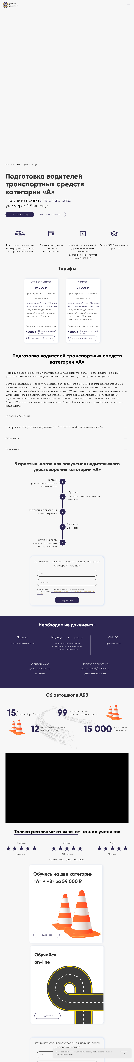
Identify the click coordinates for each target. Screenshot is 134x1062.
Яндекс (67, 843)
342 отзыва (67, 854)
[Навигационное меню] (128, 5)
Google (21, 843)
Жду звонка (67, 600)
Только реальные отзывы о (46, 832)
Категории (22, 164)
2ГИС (112, 843)
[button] (19, 214)
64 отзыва (21, 854)
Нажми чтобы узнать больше (66, 859)
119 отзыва (112, 854)
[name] (67, 573)
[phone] (67, 582)
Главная (9, 164)
